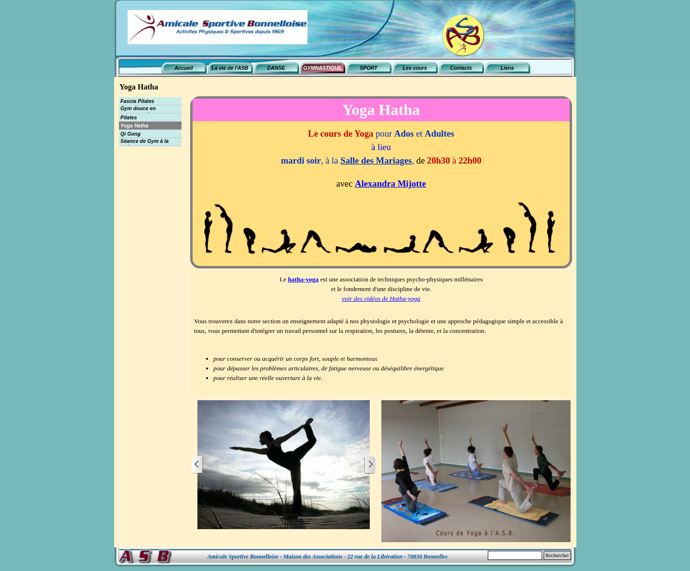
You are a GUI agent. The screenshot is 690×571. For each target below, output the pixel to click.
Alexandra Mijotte (390, 183)
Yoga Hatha (134, 125)
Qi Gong (130, 134)
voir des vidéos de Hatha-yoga (381, 298)
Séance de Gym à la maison (144, 144)
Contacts (461, 68)
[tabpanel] (381, 195)
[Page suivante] (370, 465)
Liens (507, 68)
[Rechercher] (515, 555)
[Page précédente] (197, 465)
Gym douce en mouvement (138, 111)
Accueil (184, 68)
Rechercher (557, 555)
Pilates (128, 117)
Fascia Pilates (137, 101)
